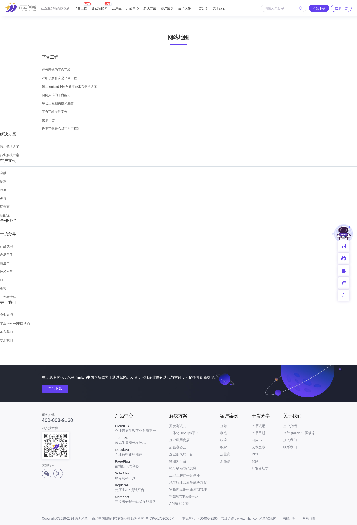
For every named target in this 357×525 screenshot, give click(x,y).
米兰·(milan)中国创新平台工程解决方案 (69, 86)
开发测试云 (177, 426)
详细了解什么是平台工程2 (60, 128)
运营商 (5, 207)
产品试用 (6, 246)
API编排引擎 (178, 503)
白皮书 (5, 263)
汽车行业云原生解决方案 (188, 482)
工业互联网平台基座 (184, 475)
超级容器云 (177, 447)
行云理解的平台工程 (56, 69)
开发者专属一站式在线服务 (135, 499)
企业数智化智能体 (135, 452)
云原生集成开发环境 (135, 440)
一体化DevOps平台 (184, 433)
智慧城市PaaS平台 (183, 496)
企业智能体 (99, 6)
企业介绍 (6, 315)
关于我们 (219, 8)
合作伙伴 (184, 8)
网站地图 (308, 518)
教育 (3, 198)
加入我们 (6, 332)
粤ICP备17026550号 (160, 518)
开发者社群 (8, 297)
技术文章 (6, 271)
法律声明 (289, 518)
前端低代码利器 (135, 463)
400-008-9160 (57, 420)
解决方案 (149, 8)
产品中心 (132, 8)
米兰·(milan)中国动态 (15, 323)
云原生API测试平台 (135, 487)
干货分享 (201, 8)
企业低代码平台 (181, 454)
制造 (3, 181)
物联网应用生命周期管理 (188, 489)
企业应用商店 (179, 440)
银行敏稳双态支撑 (182, 468)
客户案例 (167, 8)
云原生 (117, 8)
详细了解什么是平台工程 (59, 78)
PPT (3, 280)
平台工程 (80, 6)
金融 (3, 173)
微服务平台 (177, 461)
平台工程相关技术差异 (58, 103)
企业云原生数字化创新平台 (135, 428)
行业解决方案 (9, 155)
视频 (3, 288)
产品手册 (6, 255)
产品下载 (55, 388)
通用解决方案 (9, 146)
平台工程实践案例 (54, 112)
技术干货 (48, 120)
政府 (3, 190)
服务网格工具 (135, 475)
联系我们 (6, 340)
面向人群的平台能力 (56, 95)
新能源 (5, 215)
